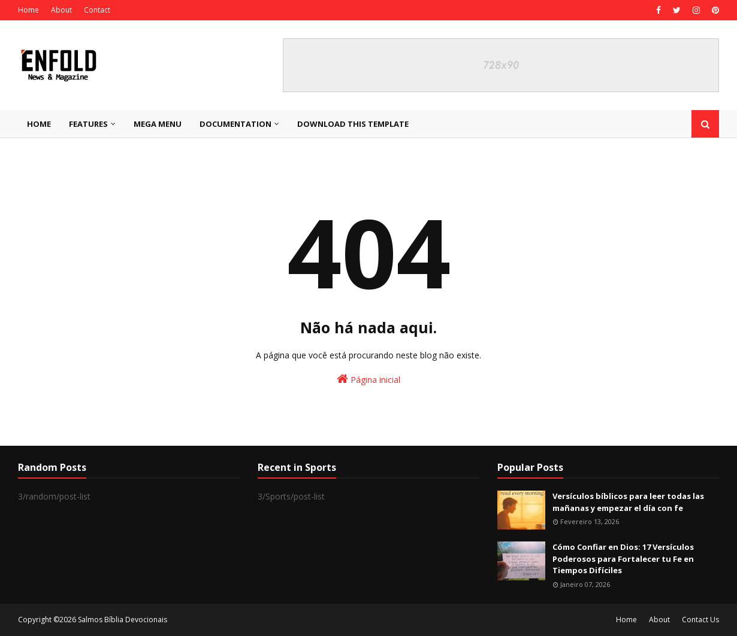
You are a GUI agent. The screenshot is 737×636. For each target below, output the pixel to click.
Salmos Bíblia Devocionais (122, 619)
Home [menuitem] (39, 123)
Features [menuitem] (88, 123)
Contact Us (700, 619)
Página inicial (368, 379)
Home (28, 10)
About (61, 10)
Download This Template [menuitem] (353, 123)
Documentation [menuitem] (235, 123)
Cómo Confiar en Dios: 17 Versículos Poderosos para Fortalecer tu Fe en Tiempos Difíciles (623, 558)
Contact (97, 10)
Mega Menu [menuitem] (158, 123)
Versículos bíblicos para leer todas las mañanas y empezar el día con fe (628, 502)
